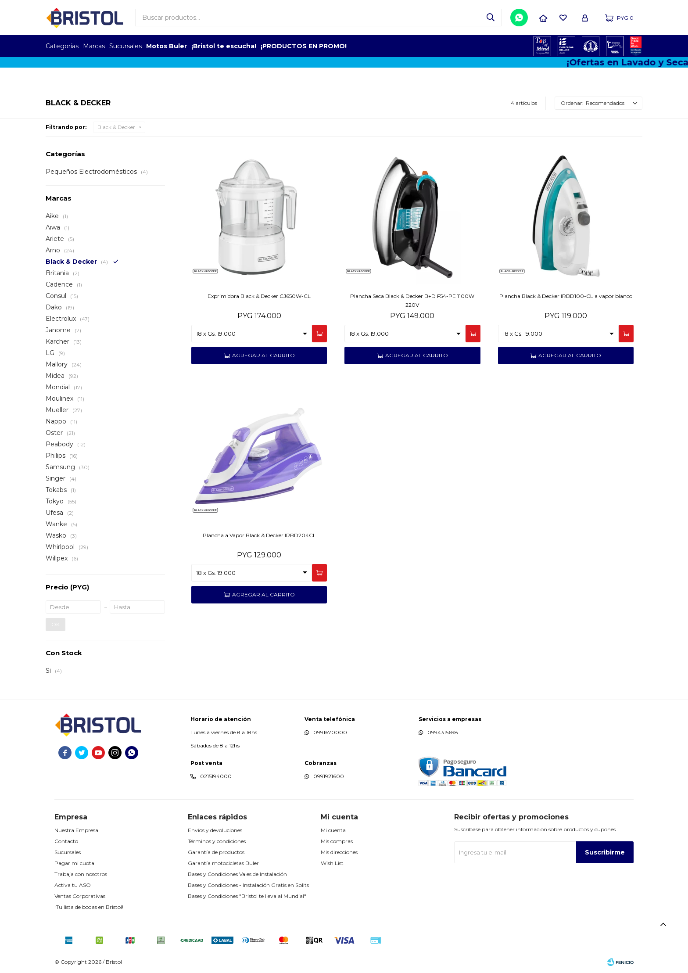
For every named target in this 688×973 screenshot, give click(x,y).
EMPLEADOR (567, 46)
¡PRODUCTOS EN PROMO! (304, 46)
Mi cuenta (333, 830)
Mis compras (337, 841)
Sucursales (125, 46)
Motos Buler (166, 46)
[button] (491, 17)
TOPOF (542, 46)
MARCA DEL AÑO (615, 46)
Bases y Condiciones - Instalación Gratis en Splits (248, 885)
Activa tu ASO (72, 885)
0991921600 (328, 776)
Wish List (332, 863)
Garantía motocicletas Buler (223, 863)
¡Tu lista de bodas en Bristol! (88, 907)
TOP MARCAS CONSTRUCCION (591, 46)
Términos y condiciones (217, 841)
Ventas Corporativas (79, 896)
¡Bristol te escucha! (223, 46)
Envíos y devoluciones (215, 830)
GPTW (635, 46)
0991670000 (330, 732)
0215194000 (216, 776)
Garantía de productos (216, 852)
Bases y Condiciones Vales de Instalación (237, 874)
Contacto (66, 841)
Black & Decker (116, 127)
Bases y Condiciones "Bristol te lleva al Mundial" (247, 896)
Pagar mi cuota (74, 863)
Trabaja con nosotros (80, 874)
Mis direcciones (339, 852)
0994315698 (442, 732)
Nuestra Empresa (76, 830)
